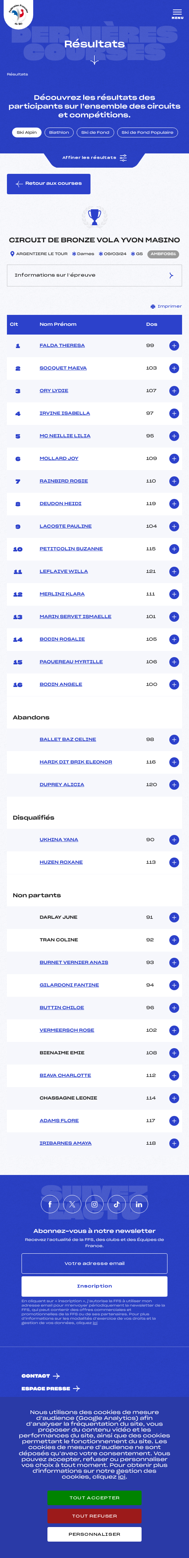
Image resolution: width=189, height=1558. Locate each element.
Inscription (94, 1286)
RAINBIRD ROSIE (64, 481)
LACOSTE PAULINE (66, 526)
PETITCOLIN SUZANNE (71, 549)
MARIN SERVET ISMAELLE (76, 617)
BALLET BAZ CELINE (68, 740)
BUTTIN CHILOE (62, 1008)
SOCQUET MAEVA (63, 368)
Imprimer (166, 306)
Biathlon (59, 133)
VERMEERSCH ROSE (67, 1030)
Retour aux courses (49, 184)
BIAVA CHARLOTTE (65, 1076)
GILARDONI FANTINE (69, 985)
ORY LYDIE (54, 391)
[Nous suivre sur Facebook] (50, 1204)
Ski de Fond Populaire (148, 133)
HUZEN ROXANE (61, 862)
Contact (36, 1376)
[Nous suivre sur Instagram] (94, 1204)
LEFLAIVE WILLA (64, 572)
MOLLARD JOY (59, 459)
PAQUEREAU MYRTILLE (71, 662)
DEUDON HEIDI (61, 504)
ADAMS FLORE (59, 1121)
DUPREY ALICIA (62, 785)
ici (95, 1323)
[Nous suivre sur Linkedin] (139, 1204)
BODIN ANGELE (61, 685)
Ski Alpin (27, 133)
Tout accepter (94, 1498)
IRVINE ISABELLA (65, 413)
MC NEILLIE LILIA (65, 436)
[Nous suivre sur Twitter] (72, 1204)
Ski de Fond (95, 133)
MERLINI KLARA (62, 594)
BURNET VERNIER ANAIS (74, 963)
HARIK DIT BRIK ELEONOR (76, 762)
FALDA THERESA (62, 346)
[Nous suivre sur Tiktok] (117, 1204)
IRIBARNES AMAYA (66, 1143)
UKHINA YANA (59, 840)
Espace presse (46, 1389)
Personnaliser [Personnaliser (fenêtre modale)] (94, 1534)
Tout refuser (94, 1516)
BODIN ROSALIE (62, 639)
